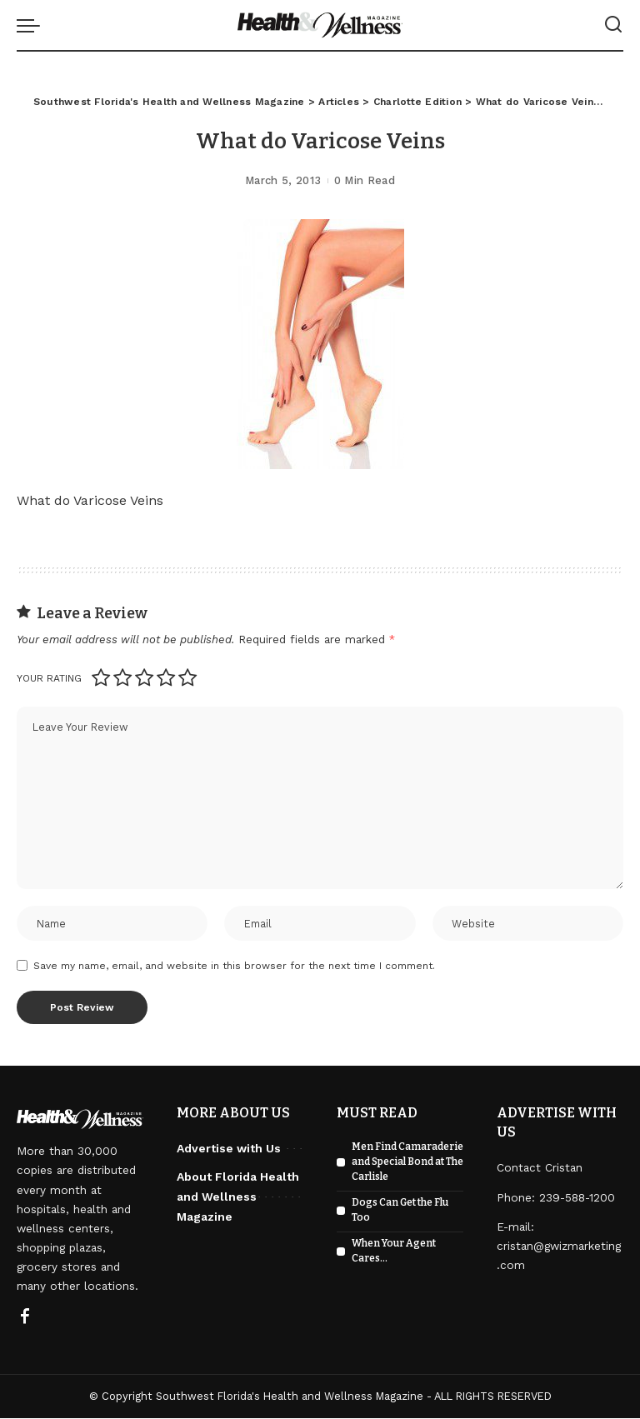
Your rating (49, 678)
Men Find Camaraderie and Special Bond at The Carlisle (407, 1163)
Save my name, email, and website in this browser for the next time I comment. (234, 966)
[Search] (613, 25)
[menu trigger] (32, 25)
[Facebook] (25, 1319)
